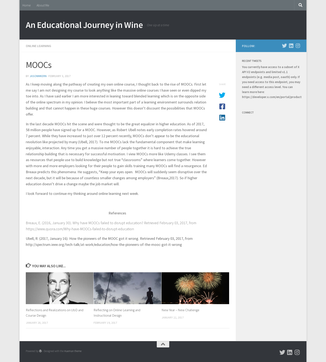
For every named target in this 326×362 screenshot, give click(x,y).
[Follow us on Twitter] (284, 45)
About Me (43, 5)
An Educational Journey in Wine (84, 24)
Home (26, 5)
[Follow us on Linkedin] (291, 45)
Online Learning (38, 46)
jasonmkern (38, 76)
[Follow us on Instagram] (297, 45)
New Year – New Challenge (180, 310)
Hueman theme (73, 351)
